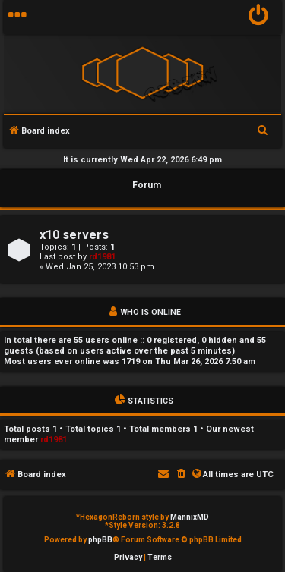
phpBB (100, 540)
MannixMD (189, 517)
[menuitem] (259, 17)
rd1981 (102, 257)
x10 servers (74, 235)
